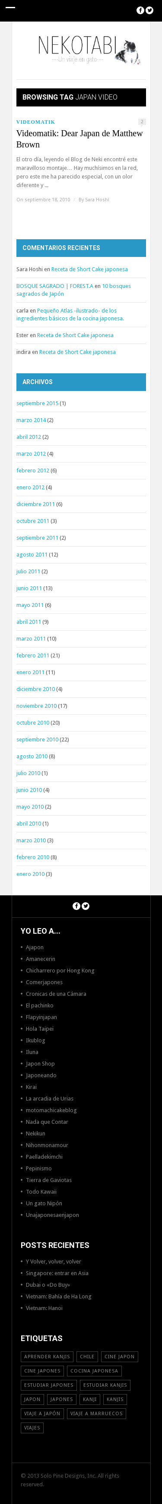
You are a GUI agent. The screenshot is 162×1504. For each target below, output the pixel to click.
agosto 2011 (32, 554)
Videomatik (35, 122)
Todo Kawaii (41, 1191)
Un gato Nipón (44, 1203)
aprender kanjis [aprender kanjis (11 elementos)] (47, 1357)
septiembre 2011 (37, 538)
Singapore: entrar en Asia (57, 1273)
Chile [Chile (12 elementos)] (87, 1357)
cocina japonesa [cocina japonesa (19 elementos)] (94, 1371)
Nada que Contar (47, 1122)
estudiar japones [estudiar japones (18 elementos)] (48, 1385)
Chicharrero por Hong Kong (60, 970)
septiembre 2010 (37, 739)
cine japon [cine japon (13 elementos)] (120, 1357)
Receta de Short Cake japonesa (89, 269)
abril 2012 (28, 437)
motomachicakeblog (51, 1110)
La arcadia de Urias (49, 1098)
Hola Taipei (40, 1029)
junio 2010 (29, 790)
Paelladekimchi (44, 1157)
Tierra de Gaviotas (49, 1180)
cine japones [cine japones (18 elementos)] (42, 1371)
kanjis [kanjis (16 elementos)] (115, 1399)
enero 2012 (30, 487)
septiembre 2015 (37, 403)
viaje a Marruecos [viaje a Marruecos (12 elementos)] (96, 1413)
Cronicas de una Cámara (56, 994)
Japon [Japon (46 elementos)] (32, 1399)
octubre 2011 (32, 521)
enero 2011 (30, 672)
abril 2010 (28, 823)
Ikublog (35, 1040)
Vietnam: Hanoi (44, 1308)
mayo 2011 (30, 605)
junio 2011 (29, 588)
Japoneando (41, 1075)
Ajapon (35, 947)
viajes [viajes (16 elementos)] (32, 1428)
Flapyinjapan (41, 1017)
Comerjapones (44, 982)
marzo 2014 (31, 420)
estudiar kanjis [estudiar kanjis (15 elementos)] (105, 1385)
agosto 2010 (32, 756)
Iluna (32, 1052)
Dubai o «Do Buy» (48, 1285)
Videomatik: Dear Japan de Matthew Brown (79, 138)
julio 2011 (28, 571)
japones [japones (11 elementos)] (62, 1399)
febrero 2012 (32, 470)
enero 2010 (30, 874)
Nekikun (35, 1133)
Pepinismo (39, 1168)
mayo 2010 (30, 807)
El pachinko (40, 1005)
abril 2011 (28, 622)
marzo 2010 (31, 840)
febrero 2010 (32, 857)
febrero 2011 (32, 655)
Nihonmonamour (47, 1145)
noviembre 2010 (36, 706)
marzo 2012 (31, 453)
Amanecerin (40, 959)
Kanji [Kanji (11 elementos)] (90, 1399)
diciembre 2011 (35, 504)
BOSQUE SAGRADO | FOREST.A (54, 286)
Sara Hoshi (97, 200)
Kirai (31, 1087)
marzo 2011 (31, 638)
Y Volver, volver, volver (53, 1261)
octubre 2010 (32, 722)
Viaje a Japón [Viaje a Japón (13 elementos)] (42, 1413)
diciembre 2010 (35, 689)
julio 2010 (28, 773)
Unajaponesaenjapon (52, 1215)
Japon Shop (40, 1063)
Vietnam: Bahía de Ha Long (59, 1296)
